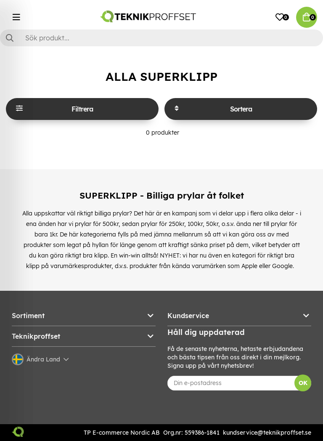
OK (303, 383)
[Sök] (161, 37)
